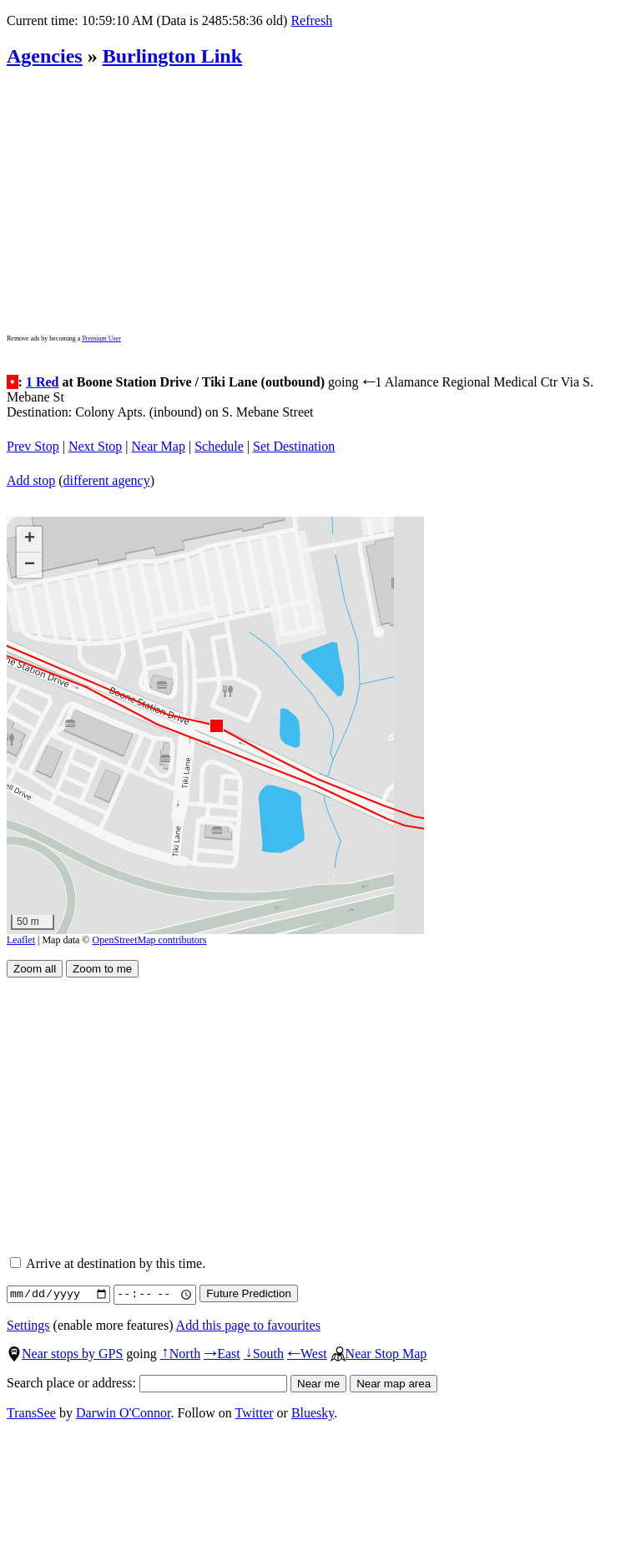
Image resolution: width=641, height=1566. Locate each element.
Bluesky (312, 1413)
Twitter (254, 1413)
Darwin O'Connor (123, 1413)
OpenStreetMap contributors (150, 940)
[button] (215, 725)
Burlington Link (172, 56)
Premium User (101, 338)
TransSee (31, 1413)
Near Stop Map (379, 1353)
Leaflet (21, 940)
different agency (106, 480)
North (180, 1353)
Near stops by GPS (65, 1353)
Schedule (219, 446)
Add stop (31, 480)
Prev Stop (33, 446)
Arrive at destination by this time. (107, 1263)
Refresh (311, 20)
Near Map (158, 446)
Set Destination (294, 446)
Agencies (45, 56)
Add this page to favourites (248, 1325)
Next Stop (95, 446)
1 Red (42, 382)
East (222, 1353)
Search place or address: (147, 1383)
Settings (28, 1325)
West (307, 1353)
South (264, 1353)
